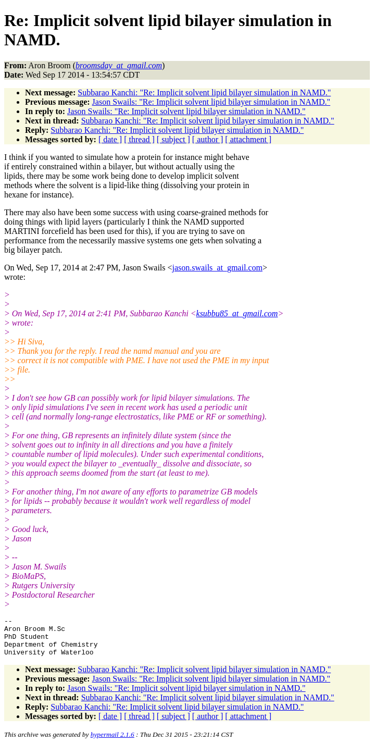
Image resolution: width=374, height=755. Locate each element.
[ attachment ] (248, 139)
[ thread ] (139, 139)
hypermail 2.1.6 (112, 742)
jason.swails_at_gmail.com (217, 267)
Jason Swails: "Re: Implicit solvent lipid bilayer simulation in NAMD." (211, 101)
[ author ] (207, 139)
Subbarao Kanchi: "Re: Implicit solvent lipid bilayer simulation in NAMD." (204, 92)
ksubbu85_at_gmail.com (237, 313)
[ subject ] (173, 139)
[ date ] (110, 139)
